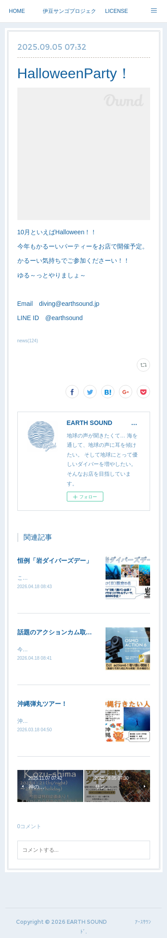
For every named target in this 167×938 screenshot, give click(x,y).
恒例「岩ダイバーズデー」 (54, 560)
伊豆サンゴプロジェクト (69, 11)
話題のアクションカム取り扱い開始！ (70, 633)
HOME (17, 11)
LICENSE (116, 11)
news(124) (27, 340)
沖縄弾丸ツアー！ (42, 705)
